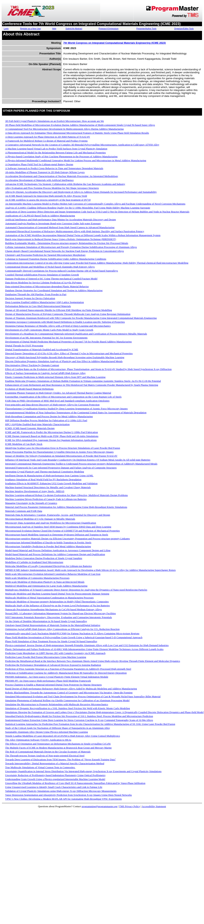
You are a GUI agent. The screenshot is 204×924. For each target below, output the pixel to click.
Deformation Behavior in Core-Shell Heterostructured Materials (38, 306)
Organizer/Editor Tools (184, 29)
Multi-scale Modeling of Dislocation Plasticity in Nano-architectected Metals (44, 581)
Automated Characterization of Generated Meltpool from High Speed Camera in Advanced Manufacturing (59, 227)
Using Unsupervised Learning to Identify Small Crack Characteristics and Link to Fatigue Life (53, 787)
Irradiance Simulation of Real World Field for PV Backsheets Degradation (43, 479)
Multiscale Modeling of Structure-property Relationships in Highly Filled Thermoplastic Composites (57, 601)
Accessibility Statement (154, 806)
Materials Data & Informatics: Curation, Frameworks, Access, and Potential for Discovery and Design (57, 514)
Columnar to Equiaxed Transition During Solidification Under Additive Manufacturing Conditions (55, 258)
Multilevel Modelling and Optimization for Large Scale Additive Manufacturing (46, 585)
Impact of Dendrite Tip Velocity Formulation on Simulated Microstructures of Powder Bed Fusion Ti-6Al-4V (61, 455)
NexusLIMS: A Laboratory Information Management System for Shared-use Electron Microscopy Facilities (60, 613)
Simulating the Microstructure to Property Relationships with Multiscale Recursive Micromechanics (56, 704)
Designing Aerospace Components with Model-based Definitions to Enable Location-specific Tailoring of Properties (65, 321)
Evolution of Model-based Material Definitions (29, 388)
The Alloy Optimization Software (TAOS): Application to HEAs (38, 739)
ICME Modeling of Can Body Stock (23, 444)
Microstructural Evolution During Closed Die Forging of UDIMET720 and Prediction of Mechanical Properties (62, 530)
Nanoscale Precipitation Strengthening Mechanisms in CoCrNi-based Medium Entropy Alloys (53, 609)
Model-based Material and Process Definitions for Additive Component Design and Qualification (55, 554)
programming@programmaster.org (99, 806)
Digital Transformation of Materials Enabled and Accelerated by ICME (41, 349)
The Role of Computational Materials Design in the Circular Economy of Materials (48, 751)
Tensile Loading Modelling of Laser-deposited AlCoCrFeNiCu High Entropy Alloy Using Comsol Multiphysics (62, 735)
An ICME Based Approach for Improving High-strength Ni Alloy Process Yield (46, 195)
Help (54, 29)
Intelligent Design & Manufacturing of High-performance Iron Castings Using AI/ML (49, 475)
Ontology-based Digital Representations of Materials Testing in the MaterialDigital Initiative (52, 625)
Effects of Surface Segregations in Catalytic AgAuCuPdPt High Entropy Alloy (45, 373)
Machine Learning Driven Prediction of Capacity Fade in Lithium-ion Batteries (46, 499)
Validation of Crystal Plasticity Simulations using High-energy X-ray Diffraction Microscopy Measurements (60, 790)
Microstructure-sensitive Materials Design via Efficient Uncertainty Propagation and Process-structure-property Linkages (67, 538)
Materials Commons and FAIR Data (23, 510)
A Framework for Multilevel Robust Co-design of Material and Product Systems (46, 140)
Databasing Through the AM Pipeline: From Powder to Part (35, 294)
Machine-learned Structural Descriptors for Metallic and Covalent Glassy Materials (48, 487)
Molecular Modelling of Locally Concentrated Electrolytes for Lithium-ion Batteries (48, 566)
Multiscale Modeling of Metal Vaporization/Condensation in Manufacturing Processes (49, 597)
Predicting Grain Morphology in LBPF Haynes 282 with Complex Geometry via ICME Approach (55, 653)
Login (6, 29)
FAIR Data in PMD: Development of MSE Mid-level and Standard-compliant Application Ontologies (57, 400)
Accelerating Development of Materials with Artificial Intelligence (39, 180)
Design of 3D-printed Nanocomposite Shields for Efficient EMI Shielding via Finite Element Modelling (58, 310)
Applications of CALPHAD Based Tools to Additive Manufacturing (40, 215)
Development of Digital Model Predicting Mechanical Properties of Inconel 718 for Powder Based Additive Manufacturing (68, 341)
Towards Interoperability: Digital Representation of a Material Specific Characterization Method (54, 763)
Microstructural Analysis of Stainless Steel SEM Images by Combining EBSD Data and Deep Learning (58, 526)
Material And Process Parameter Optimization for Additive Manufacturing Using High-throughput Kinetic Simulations (66, 507)
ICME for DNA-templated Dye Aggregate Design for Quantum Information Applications (51, 440)
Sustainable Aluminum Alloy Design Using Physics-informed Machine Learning (46, 731)
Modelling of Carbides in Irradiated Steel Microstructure (34, 562)
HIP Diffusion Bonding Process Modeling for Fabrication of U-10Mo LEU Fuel (46, 420)
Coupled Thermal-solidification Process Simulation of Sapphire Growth (42, 274)
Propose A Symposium (109, 29)
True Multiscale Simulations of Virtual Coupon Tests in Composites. (40, 767)
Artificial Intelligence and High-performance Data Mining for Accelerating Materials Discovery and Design (60, 219)
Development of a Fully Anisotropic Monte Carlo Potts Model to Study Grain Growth (49, 329)
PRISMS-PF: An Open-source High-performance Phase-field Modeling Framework (48, 680)
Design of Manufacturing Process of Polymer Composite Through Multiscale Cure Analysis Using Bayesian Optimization (67, 314)
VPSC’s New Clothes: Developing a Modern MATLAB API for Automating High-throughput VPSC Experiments (63, 798)
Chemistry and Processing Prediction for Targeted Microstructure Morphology (45, 254)
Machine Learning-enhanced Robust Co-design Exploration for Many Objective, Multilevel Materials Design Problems (66, 495)
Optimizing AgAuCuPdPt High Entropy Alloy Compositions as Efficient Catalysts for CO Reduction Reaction (62, 629)
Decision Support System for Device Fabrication (30, 298)
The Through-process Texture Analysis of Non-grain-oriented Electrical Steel (44, 755)
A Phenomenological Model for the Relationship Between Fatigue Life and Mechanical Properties (55, 152)
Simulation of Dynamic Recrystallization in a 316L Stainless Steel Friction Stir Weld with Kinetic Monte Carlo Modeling (67, 708)
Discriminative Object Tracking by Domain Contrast (32, 365)
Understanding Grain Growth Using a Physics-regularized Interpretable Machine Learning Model (55, 779)
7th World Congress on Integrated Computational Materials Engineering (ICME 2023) (114, 42)
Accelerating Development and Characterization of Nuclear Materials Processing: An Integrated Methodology (61, 176)
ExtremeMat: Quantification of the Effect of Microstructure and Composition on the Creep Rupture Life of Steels (63, 396)
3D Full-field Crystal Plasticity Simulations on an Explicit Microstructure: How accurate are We (54, 121)
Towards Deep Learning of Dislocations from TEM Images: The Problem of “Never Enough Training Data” (60, 759)
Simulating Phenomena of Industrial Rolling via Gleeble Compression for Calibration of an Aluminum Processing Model (67, 700)
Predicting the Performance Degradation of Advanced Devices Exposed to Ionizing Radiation (53, 664)
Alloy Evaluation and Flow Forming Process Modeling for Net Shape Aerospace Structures (52, 187)
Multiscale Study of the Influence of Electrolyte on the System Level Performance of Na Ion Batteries (57, 605)
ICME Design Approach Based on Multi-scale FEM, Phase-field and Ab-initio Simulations (51, 436)
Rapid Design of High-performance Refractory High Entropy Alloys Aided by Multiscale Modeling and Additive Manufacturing (71, 688)
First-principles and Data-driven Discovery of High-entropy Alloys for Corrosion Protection (52, 404)
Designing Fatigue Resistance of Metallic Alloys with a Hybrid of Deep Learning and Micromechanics (58, 325)
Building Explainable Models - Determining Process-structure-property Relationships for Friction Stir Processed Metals (66, 243)
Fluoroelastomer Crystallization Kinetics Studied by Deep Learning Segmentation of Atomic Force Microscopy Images (66, 408)
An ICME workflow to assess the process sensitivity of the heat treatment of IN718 (48, 199)
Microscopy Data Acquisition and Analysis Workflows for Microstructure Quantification (50, 522)
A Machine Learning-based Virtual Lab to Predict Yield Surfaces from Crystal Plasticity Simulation (56, 148)
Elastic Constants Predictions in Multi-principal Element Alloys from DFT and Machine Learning (55, 377)
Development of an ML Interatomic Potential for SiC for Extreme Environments (46, 337)
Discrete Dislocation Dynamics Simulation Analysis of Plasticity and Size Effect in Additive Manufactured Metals (64, 361)
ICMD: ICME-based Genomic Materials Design (30, 428)
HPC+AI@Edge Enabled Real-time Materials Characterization (37, 424)
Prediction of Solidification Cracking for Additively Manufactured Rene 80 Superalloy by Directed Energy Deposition (66, 672)
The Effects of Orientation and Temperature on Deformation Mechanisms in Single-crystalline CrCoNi (58, 743)
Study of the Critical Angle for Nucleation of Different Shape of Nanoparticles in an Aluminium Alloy (57, 727)
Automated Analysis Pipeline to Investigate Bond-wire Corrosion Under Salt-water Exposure (53, 223)
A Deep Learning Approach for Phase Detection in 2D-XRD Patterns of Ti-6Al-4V (47, 136)
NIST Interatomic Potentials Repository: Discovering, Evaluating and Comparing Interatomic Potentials (58, 617)
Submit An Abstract (74, 29)
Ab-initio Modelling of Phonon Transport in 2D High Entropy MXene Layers (45, 172)
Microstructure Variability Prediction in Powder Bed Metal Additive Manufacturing (48, 546)
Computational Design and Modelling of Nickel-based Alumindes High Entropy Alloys (50, 266)
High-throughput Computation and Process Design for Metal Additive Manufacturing (49, 416)
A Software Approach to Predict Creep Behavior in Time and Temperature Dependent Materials (54, 168)
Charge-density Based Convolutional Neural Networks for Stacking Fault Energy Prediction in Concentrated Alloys (64, 251)
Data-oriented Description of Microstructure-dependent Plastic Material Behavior (47, 286)
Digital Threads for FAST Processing (24, 345)
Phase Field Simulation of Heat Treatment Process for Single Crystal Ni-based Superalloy (51, 641)
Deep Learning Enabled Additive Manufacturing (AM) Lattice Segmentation (44, 302)
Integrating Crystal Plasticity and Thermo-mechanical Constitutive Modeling (44, 471)
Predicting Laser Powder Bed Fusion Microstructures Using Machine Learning (45, 657)
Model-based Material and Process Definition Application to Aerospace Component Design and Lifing (57, 550)
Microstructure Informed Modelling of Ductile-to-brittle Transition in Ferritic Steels (48, 542)
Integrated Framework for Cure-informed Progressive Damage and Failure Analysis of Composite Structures (61, 467)
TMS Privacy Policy (129, 806)
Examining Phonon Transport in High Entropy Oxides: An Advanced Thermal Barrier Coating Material (58, 392)
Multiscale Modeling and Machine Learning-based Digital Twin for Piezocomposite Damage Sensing (57, 593)
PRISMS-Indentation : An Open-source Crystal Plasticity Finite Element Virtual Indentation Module (56, 676)
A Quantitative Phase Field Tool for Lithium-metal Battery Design (39, 164)
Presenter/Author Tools (146, 29)
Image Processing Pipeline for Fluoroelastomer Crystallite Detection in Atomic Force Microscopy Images (59, 451)
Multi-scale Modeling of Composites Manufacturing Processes (37, 577)
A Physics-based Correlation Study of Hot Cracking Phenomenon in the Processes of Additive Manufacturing (61, 156)
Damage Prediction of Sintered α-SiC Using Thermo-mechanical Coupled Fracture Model (51, 278)
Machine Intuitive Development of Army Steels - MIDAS (34, 491)
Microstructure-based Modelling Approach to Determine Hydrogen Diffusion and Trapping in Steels (56, 534)
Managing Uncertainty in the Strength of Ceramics (31, 503)
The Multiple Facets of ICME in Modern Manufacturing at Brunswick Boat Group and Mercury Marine (58, 747)
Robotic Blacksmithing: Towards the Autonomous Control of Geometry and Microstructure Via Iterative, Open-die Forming (69, 692)
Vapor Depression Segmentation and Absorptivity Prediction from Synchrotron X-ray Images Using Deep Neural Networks (68, 794)
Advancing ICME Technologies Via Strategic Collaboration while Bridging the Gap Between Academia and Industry (65, 184)
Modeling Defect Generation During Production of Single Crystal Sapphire (43, 558)
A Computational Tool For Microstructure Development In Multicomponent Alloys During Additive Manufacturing (64, 128)
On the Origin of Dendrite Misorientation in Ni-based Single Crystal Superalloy (46, 621)
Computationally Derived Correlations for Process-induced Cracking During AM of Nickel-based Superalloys (61, 270)
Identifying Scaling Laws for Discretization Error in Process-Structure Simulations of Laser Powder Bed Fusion (62, 447)
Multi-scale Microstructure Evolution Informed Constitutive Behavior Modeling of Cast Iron (52, 573)
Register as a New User (30, 29)
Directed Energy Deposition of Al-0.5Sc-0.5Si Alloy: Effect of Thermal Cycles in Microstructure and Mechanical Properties (69, 353)
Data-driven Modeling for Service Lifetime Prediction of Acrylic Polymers (43, 282)
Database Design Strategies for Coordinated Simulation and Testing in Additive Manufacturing (53, 290)
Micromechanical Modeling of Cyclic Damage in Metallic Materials (40, 518)
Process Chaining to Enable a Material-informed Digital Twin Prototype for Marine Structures (53, 684)
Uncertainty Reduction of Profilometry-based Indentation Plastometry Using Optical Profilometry (55, 775)
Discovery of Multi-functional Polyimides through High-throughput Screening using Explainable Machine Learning (64, 357)
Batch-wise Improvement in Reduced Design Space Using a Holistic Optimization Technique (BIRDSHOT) (60, 239)
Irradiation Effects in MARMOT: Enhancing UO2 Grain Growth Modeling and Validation (51, 483)
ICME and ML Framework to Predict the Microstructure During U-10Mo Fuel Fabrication (51, 432)
